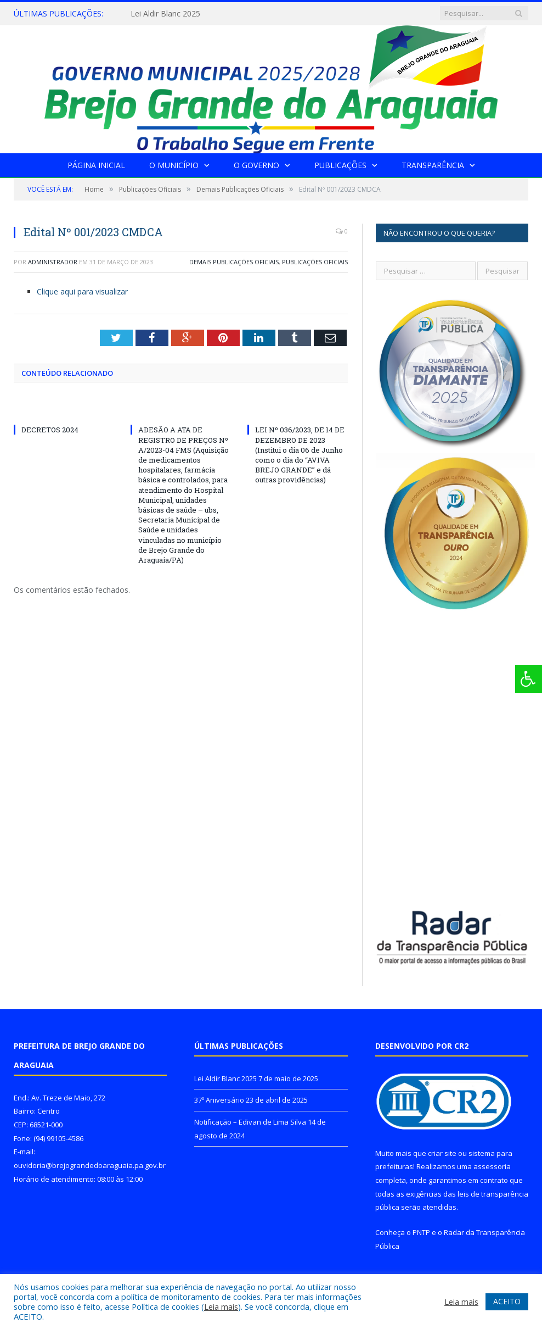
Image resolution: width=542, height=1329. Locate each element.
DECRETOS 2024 (49, 430)
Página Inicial (96, 165)
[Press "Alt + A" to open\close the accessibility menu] (528, 679)
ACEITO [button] (507, 1301)
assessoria (492, 1166)
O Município (174, 165)
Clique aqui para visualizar (82, 291)
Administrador (52, 262)
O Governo (256, 165)
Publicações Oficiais (315, 262)
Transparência (433, 165)
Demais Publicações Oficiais (234, 262)
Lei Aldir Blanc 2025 (165, 14)
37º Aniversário (219, 1100)
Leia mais (221, 1306)
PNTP (421, 1232)
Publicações (340, 165)
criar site (442, 1153)
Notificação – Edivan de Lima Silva (250, 1122)
